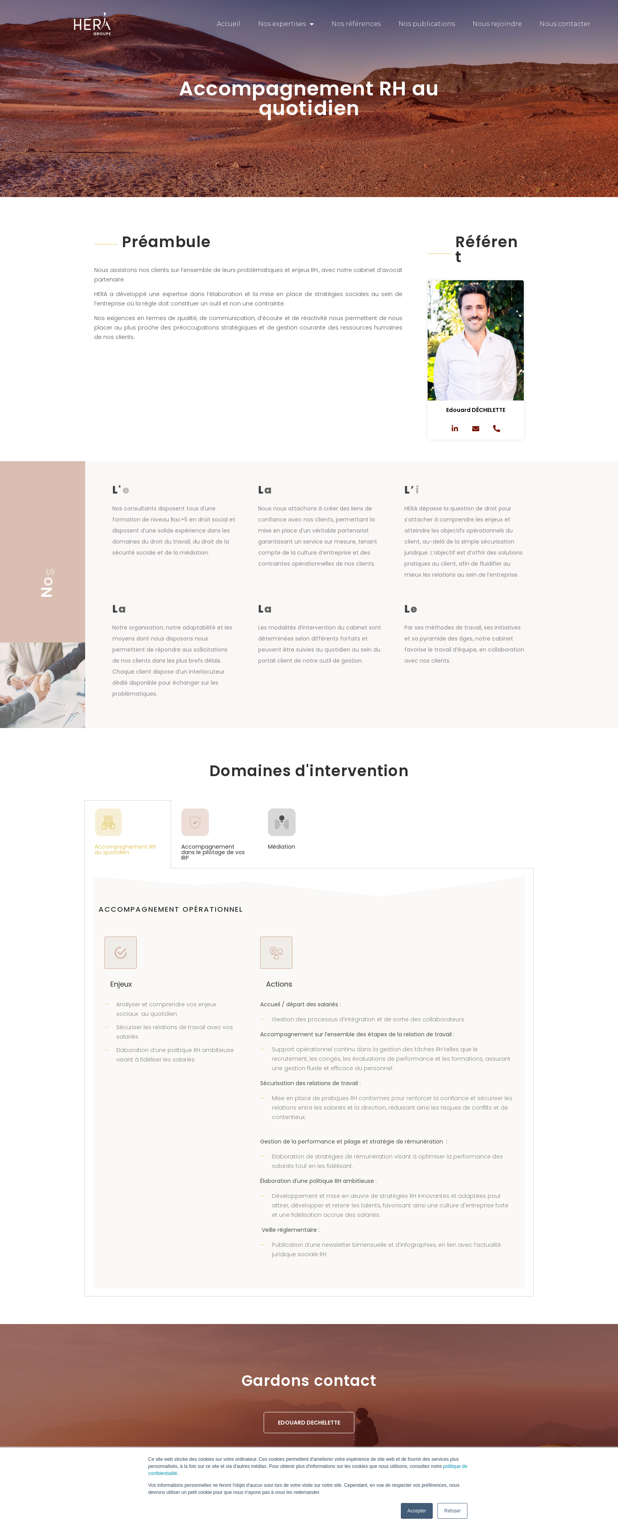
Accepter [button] (417, 1511)
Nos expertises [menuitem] (286, 24)
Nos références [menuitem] (356, 24)
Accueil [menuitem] (228, 24)
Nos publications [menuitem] (426, 24)
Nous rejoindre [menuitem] (497, 24)
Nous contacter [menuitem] (565, 24)
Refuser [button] (452, 1511)
